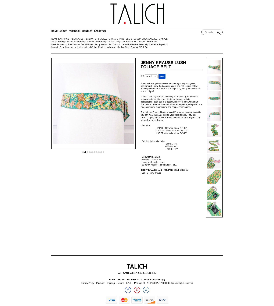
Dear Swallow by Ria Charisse (65, 44)
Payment (100, 283)
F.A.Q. (129, 283)
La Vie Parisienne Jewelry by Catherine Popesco (144, 44)
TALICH (137, 266)
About (63, 31)
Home (54, 31)
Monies (101, 47)
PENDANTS (90, 39)
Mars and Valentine (74, 47)
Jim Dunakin (114, 44)
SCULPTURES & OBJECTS (147, 39)
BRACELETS (104, 39)
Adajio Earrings (58, 42)
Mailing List (139, 283)
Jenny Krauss (101, 44)
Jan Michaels (87, 44)
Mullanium (111, 47)
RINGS (114, 39)
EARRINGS (63, 39)
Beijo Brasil (152, 42)
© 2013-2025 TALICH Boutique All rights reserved (170, 283)
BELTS (129, 39)
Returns (120, 283)
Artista (111, 42)
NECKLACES (77, 39)
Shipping (111, 283)
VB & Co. (143, 47)
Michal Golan (91, 47)
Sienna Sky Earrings (76, 42)
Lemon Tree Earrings (97, 42)
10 (103, 152)
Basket (100, 31)
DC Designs (139, 42)
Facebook (75, 31)
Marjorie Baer (57, 47)
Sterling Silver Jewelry (127, 47)
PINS (121, 39)
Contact (87, 31)
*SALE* (164, 39)
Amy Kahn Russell (124, 42)
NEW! (54, 39)
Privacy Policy (87, 283)
